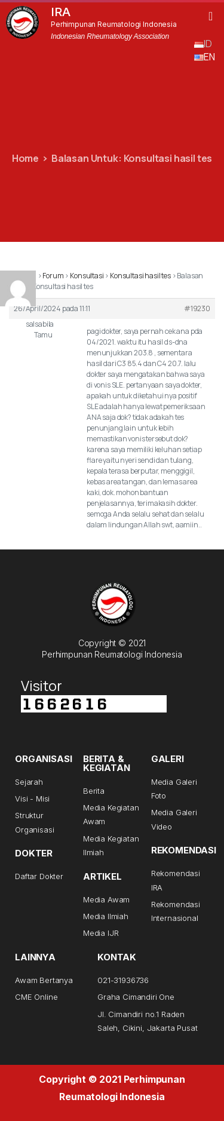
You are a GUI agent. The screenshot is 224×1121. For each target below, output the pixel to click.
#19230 (197, 308)
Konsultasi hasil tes (140, 276)
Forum (52, 276)
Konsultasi (86, 276)
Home (25, 158)
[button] (210, 16)
